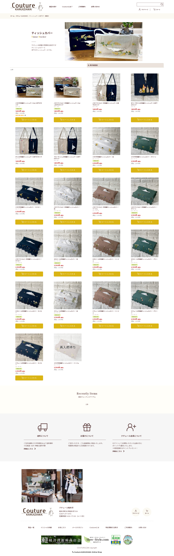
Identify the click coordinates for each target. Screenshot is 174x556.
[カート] (157, 10)
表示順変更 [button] (93, 65)
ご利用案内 (81, 7)
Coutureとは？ (67, 7)
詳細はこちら (30, 449)
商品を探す (52, 7)
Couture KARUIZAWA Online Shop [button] (87, 552)
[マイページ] (143, 10)
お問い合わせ (95, 7)
